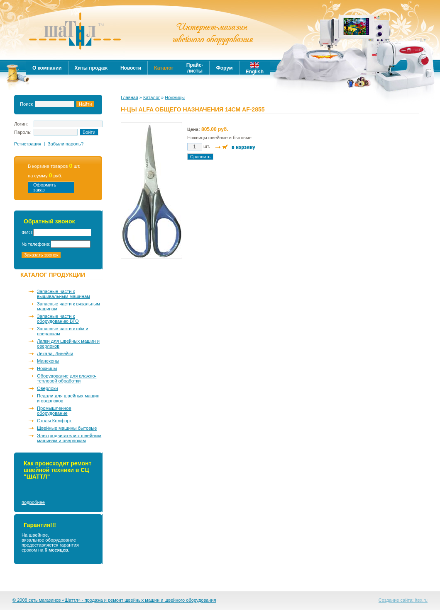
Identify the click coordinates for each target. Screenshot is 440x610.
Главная (129, 97)
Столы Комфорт (54, 420)
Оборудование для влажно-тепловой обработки (66, 378)
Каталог (151, 97)
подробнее (33, 502)
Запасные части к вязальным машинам (68, 306)
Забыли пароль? (65, 143)
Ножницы (47, 368)
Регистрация (27, 143)
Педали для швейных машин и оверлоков (68, 398)
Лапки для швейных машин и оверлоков (68, 344)
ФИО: (27, 232)
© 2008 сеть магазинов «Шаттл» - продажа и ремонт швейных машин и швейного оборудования (114, 600)
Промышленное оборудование (54, 411)
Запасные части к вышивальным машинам (63, 294)
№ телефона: (36, 244)
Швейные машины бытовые (67, 428)
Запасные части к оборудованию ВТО (58, 319)
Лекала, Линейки (55, 353)
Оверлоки (47, 388)
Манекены (48, 360)
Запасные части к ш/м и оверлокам (62, 331)
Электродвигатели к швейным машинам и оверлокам (69, 438)
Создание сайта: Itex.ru (403, 600)
